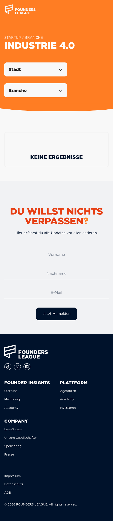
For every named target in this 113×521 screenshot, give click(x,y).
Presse (9, 454)
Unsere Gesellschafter (20, 437)
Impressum (12, 476)
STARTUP (12, 37)
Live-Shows (13, 429)
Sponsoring (12, 446)
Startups (10, 391)
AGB (7, 492)
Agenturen (68, 391)
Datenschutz (13, 484)
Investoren (68, 407)
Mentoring (12, 399)
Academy (11, 407)
